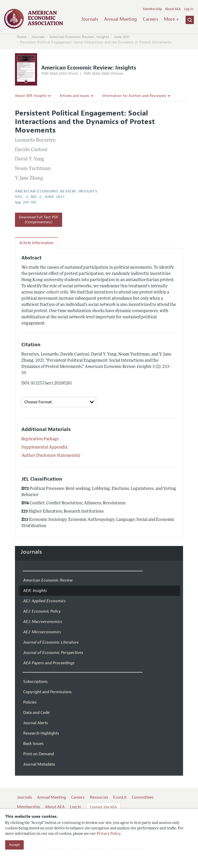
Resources (99, 797)
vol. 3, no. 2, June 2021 (40, 197)
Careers (150, 19)
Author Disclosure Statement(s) (50, 456)
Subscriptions (35, 681)
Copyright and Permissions (47, 692)
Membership (152, 9)
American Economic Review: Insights (79, 37)
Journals (89, 19)
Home (21, 37)
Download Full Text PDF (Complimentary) (38, 220)
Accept (14, 845)
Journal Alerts (35, 723)
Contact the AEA (103, 807)
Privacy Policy (108, 834)
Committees (143, 797)
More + (171, 19)
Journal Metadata (39, 764)
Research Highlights (41, 733)
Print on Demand (38, 754)
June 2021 (121, 37)
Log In (188, 9)
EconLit (120, 797)
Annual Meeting (120, 19)
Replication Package (40, 439)
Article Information (36, 242)
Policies (30, 702)
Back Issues (33, 743)
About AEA (173, 9)
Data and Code (36, 712)
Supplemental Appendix (44, 447)
